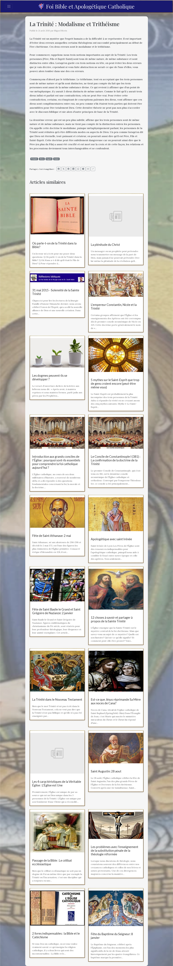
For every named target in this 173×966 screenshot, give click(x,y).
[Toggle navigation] (9, 6)
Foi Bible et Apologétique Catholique (86, 6)
